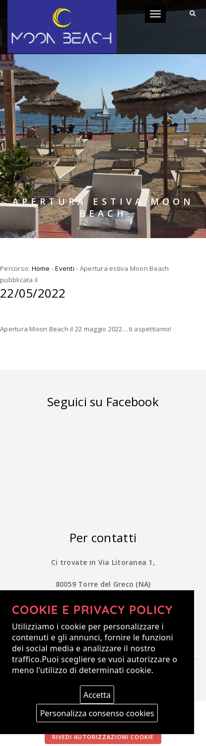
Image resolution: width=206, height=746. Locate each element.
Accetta (97, 694)
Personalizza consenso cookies (97, 713)
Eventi (64, 268)
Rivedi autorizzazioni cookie (103, 737)
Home (41, 268)
